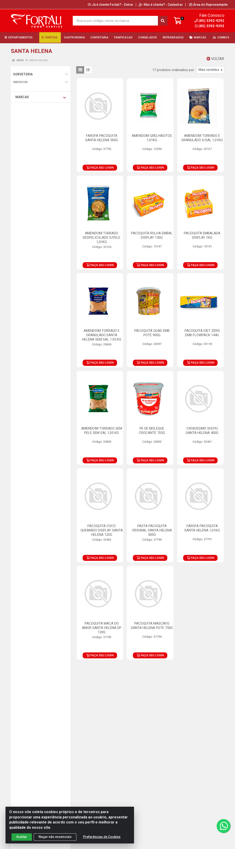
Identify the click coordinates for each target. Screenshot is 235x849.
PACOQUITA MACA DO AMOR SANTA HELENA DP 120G (101, 627)
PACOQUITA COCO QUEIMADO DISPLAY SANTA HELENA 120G (102, 530)
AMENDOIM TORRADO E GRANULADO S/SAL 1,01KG (202, 138)
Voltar (215, 59)
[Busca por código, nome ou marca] (115, 21)
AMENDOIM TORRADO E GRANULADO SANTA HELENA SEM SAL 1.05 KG (101, 335)
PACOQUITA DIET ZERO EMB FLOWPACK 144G (202, 333)
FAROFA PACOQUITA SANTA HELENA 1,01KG (202, 528)
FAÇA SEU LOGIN (100, 167)
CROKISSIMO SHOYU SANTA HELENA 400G (202, 430)
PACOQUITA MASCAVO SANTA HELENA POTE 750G (152, 625)
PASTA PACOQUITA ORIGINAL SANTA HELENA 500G (152, 530)
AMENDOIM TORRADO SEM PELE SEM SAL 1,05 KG (101, 430)
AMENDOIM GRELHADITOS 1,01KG (152, 138)
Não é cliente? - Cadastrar (161, 4)
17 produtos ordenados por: (173, 70)
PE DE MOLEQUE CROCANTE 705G (152, 430)
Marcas (40, 97)
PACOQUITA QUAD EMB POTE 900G (152, 333)
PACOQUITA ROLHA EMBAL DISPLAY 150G (152, 235)
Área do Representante (208, 4)
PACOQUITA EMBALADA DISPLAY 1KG (202, 235)
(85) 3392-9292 (209, 26)
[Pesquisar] (163, 21)
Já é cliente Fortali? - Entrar (110, 4)
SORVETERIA (23, 74)
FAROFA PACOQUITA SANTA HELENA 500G (101, 138)
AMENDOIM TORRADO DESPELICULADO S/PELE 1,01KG (101, 237)
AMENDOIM (20, 82)
